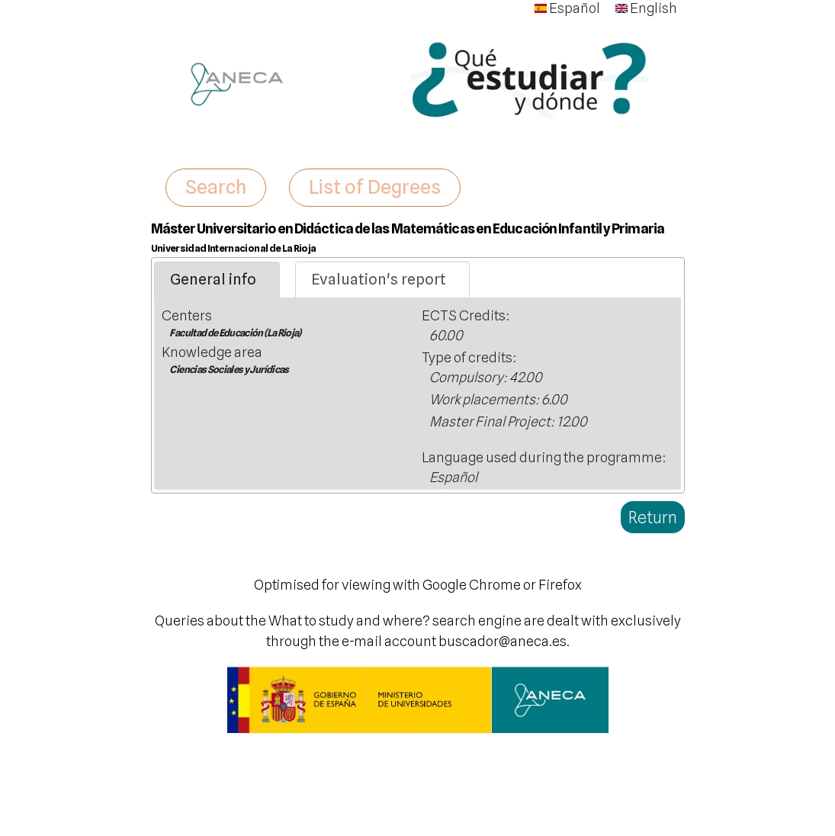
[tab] (217, 280)
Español (567, 8)
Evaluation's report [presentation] (378, 279)
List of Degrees (375, 186)
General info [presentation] (213, 279)
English (646, 8)
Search (215, 186)
